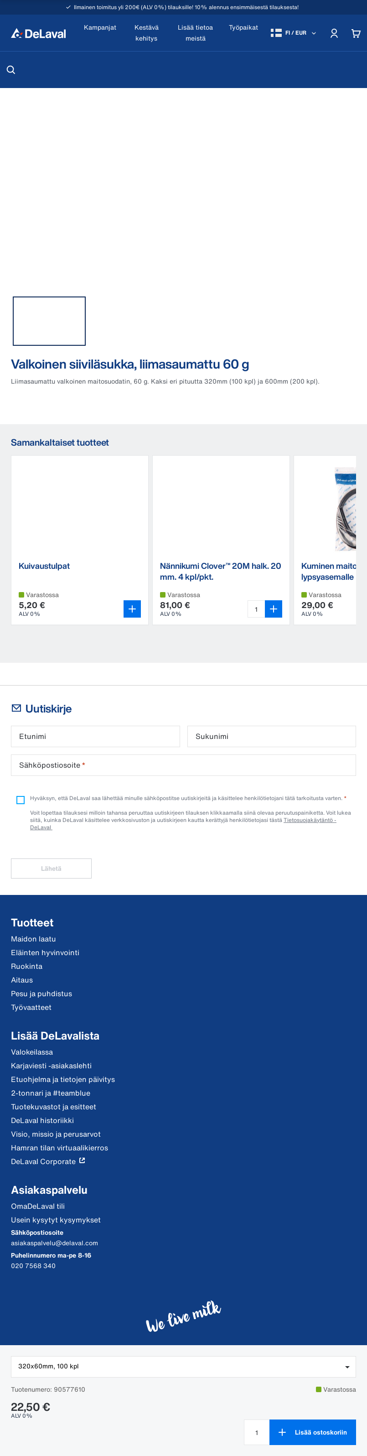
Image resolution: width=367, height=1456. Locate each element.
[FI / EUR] (294, 33)
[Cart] (356, 33)
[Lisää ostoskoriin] (312, 1432)
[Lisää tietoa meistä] (195, 33)
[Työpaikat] (243, 33)
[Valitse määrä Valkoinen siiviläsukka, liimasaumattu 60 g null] (257, 1432)
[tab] (49, 321)
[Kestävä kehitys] (146, 33)
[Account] (334, 33)
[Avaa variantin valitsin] (132, 609)
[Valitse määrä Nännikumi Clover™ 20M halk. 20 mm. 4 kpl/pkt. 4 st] (256, 609)
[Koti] (38, 33)
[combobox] (183, 1367)
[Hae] (11, 70)
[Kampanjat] (100, 33)
